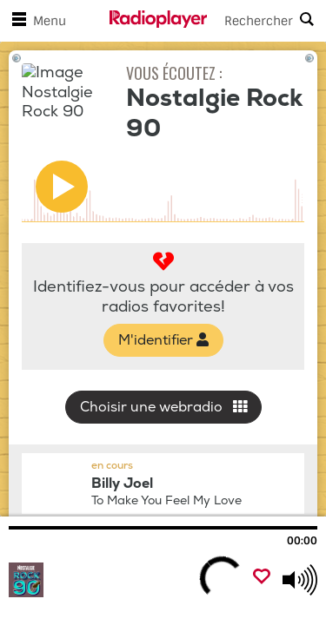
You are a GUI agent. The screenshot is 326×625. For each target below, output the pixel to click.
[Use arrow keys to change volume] (300, 579)
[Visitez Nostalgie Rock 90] (102, 579)
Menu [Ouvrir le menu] (35, 20)
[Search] (267, 20)
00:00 (302, 541)
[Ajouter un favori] (262, 577)
